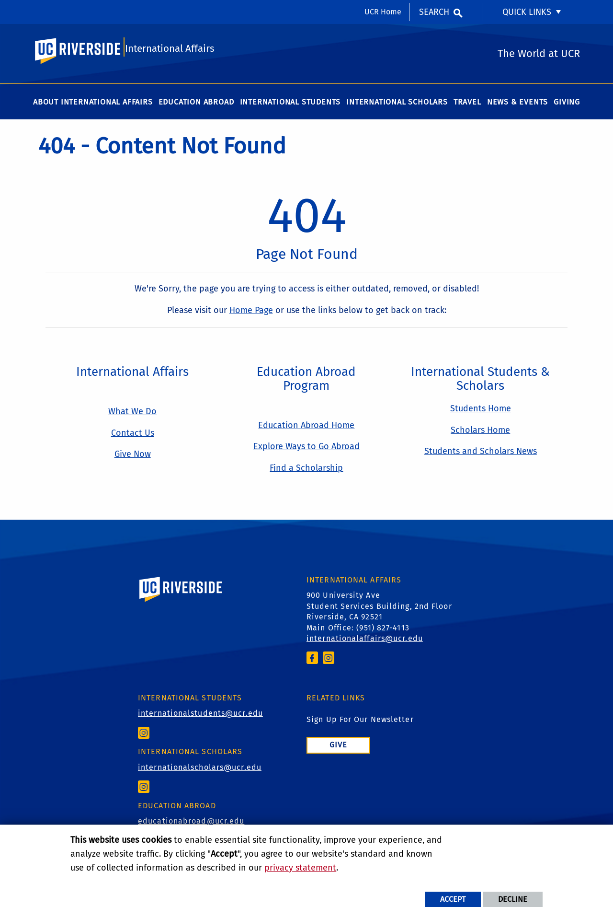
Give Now (132, 458)
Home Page (251, 313)
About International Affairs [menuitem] (93, 105)
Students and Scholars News (480, 455)
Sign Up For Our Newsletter (360, 723)
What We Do (132, 414)
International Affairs (170, 51)
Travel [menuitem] (467, 105)
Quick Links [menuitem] (526, 12)
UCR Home (382, 11)
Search (434, 12)
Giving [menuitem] (567, 105)
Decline (512, 899)
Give (338, 748)
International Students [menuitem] (290, 105)
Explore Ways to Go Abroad (306, 450)
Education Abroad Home (306, 428)
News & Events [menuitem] (517, 105)
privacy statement (300, 867)
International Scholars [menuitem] (397, 105)
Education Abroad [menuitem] (196, 105)
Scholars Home (480, 433)
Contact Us (132, 436)
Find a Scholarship (306, 471)
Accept (452, 899)
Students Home (480, 412)
